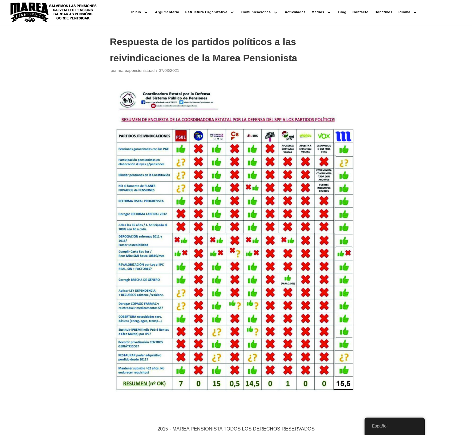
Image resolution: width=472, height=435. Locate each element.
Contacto (360, 12)
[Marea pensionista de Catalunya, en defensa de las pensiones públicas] (53, 12)
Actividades (295, 12)
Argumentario (167, 12)
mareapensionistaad (136, 70)
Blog (342, 12)
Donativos (383, 12)
